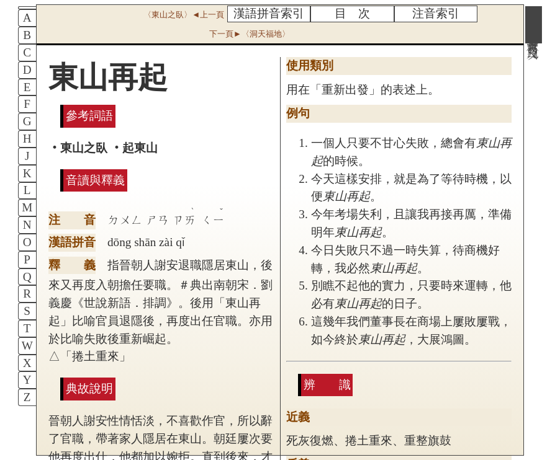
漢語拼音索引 (268, 13)
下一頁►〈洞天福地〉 (249, 33)
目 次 (352, 13)
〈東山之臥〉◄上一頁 (183, 14)
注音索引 (435, 13)
